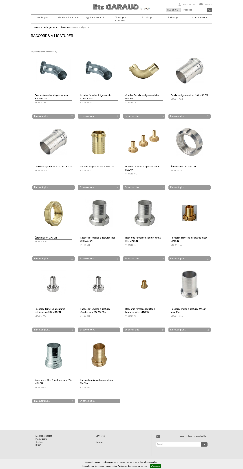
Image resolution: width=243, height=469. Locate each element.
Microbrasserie (199, 17)
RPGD (38, 445)
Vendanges (42, 17)
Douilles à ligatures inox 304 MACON (189, 95)
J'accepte (155, 466)
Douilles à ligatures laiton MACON (97, 166)
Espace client (190, 4)
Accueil (37, 27)
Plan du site (41, 439)
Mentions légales (43, 436)
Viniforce (100, 436)
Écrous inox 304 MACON (183, 166)
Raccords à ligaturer (80, 27)
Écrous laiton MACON (46, 237)
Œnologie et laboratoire (120, 19)
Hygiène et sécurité (95, 17)
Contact (208, 4)
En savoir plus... (42, 116)
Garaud (99, 442)
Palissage (173, 17)
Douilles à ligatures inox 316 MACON (53, 166)
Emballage (147, 17)
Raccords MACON (62, 27)
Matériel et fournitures (68, 17)
